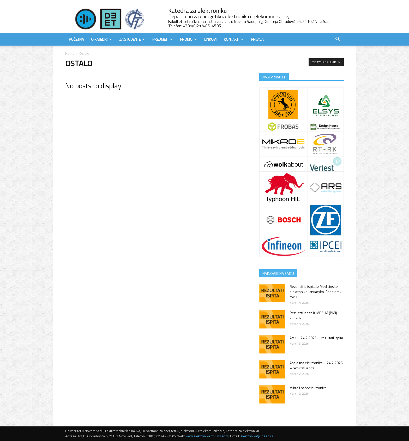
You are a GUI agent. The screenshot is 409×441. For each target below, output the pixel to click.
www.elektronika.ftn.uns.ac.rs (207, 436)
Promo (188, 39)
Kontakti (233, 39)
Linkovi (210, 39)
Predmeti (162, 39)
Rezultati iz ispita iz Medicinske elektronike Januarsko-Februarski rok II (316, 292)
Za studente (132, 39)
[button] (337, 39)
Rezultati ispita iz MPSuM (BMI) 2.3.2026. (313, 315)
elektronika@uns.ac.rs (256, 436)
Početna (76, 39)
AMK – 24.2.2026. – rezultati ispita (316, 337)
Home (69, 53)
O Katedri (101, 39)
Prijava (257, 39)
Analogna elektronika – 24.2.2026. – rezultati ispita (317, 365)
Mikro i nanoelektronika (308, 387)
